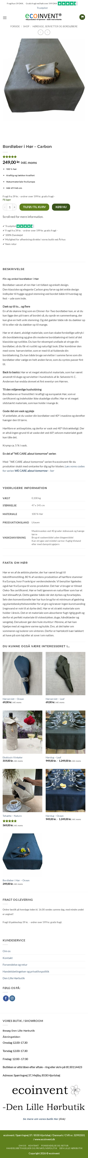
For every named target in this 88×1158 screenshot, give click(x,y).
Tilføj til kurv (34, 207)
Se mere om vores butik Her (41, 1119)
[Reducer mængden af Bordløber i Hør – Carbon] (5, 207)
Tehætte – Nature (12, 815)
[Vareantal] (9, 207)
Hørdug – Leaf (53, 757)
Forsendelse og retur (15, 964)
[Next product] (40, 32)
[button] (5, 17)
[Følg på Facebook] (6, 998)
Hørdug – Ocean (55, 815)
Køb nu (61, 207)
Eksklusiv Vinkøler (13, 757)
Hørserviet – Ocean (13, 699)
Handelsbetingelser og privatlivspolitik (26, 971)
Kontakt (8, 957)
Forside (15, 26)
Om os (7, 951)
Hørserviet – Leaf (55, 699)
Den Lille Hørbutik (14, 978)
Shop (26, 26)
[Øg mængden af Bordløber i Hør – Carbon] (14, 207)
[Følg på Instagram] (12, 998)
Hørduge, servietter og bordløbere (55, 26)
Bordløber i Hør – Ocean (16, 880)
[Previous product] (47, 32)
